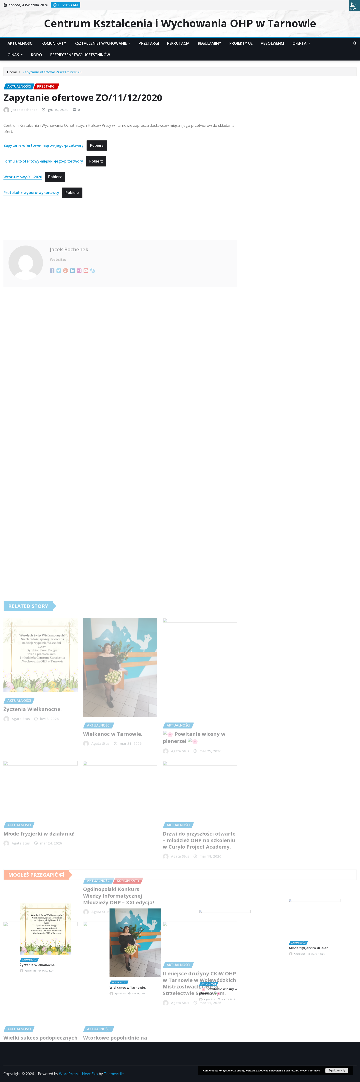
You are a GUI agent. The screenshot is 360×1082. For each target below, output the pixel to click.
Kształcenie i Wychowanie (102, 43)
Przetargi (149, 43)
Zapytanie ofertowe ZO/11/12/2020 (52, 74)
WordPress (68, 1073)
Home (12, 74)
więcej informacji (310, 1070)
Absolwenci (272, 43)
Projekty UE (241, 43)
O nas (15, 54)
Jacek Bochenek (24, 145)
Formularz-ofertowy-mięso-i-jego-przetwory (43, 196)
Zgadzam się (337, 1070)
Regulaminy (209, 43)
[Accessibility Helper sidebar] (354, 5)
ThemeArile (114, 1073)
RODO (36, 54)
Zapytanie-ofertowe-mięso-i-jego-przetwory (43, 181)
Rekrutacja (178, 43)
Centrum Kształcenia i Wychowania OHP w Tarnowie (180, 23)
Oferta (301, 43)
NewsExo (90, 1073)
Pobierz (97, 181)
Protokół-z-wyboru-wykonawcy (31, 228)
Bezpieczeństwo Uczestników (80, 54)
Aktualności (20, 43)
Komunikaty (54, 43)
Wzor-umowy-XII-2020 (22, 212)
